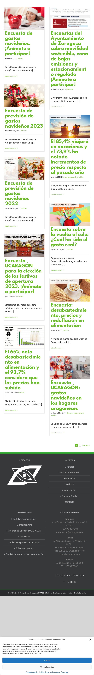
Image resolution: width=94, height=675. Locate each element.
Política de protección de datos (49, 672)
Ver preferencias (47, 667)
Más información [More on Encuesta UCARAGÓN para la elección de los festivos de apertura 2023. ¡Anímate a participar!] (10, 317)
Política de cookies (32, 672)
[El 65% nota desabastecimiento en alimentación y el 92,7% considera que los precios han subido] (24, 337)
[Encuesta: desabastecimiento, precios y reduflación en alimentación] (70, 290)
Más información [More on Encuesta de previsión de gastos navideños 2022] (10, 226)
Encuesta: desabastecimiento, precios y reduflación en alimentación (69, 316)
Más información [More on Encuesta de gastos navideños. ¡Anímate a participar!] (10, 76)
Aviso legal (64, 672)
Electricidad (69, 478)
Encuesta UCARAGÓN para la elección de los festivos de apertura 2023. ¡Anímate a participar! (23, 276)
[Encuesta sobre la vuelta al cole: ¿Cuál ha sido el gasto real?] (70, 214)
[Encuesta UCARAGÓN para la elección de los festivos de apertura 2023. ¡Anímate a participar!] (24, 245)
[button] (90, 640)
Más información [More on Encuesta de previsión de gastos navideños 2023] (10, 148)
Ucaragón (69, 466)
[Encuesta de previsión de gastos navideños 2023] (24, 95)
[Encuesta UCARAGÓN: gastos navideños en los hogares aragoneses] (70, 367)
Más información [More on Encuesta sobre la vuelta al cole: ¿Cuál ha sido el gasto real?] (56, 270)
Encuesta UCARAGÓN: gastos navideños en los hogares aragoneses (66, 395)
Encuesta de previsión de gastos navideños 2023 (24, 118)
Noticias (20, 58)
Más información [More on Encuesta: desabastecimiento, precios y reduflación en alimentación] (56, 348)
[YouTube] (71, 582)
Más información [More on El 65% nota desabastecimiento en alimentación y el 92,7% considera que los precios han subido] (10, 410)
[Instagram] (75, 582)
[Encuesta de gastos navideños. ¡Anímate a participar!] (24, 18)
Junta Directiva (24, 525)
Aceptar (47, 660)
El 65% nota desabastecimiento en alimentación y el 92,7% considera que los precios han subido (23, 370)
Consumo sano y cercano (75, 413)
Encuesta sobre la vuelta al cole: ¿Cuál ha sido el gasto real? (70, 237)
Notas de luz (70, 490)
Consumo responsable (69, 177)
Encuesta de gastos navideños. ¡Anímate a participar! (18, 44)
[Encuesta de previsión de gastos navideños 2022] (24, 168)
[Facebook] (64, 582)
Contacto (69, 502)
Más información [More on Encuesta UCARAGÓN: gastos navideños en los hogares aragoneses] (56, 433)
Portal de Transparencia (24, 519)
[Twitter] (68, 582)
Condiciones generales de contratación (24, 554)
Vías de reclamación (70, 472)
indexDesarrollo (81, 593)
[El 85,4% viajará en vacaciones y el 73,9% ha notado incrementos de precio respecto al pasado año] (70, 126)
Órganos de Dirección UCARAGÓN (24, 530)
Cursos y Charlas (70, 496)
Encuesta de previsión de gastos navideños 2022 (19, 194)
